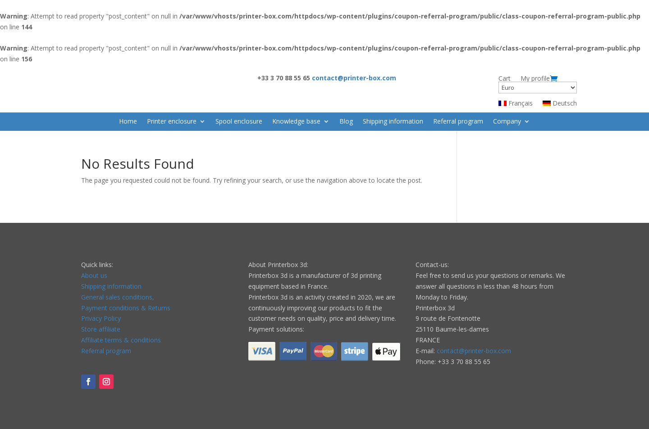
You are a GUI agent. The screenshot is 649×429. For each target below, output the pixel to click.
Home (128, 121)
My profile (535, 79)
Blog (346, 121)
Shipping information (393, 121)
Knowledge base (296, 121)
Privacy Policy (101, 318)
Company (507, 121)
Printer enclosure (172, 121)
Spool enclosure (238, 121)
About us (94, 275)
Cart (504, 79)
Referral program (458, 121)
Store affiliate (100, 329)
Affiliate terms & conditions (121, 340)
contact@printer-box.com (474, 350)
